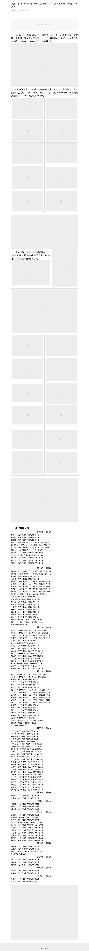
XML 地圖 (44, 949)
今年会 (13, 10)
